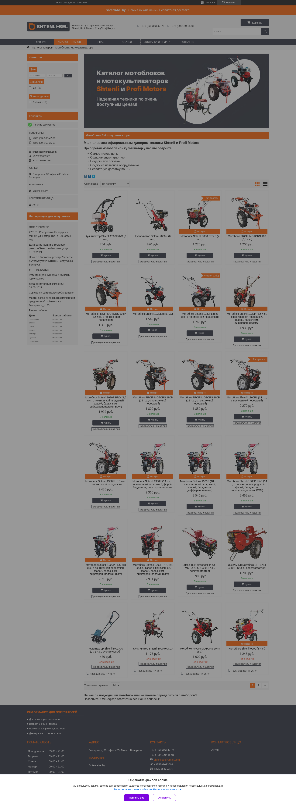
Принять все (136, 797)
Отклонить (164, 797)
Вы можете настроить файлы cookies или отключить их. (146, 789)
